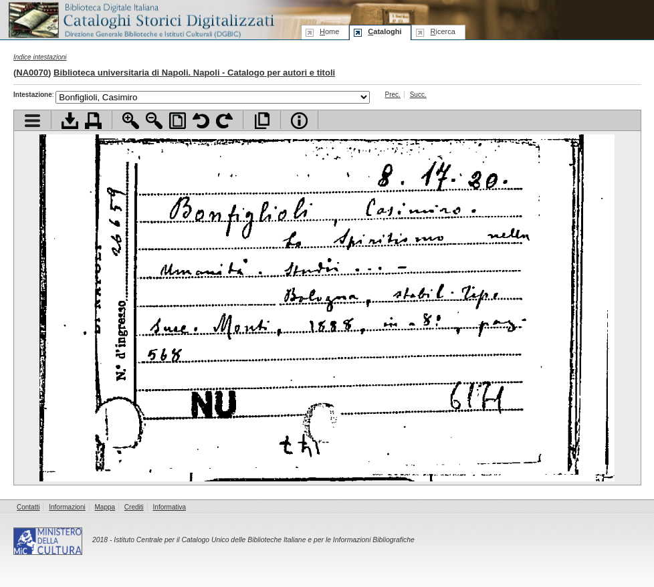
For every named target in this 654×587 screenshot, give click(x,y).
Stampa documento (93, 120)
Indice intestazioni (40, 57)
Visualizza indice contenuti (32, 120)
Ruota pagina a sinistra (201, 120)
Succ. (418, 94)
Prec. (393, 94)
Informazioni (67, 507)
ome (329, 31)
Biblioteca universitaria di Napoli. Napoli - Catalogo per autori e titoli (194, 73)
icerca (442, 31)
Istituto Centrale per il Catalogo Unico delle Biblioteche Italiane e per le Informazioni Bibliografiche (264, 540)
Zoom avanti (130, 120)
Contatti (28, 507)
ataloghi (384, 31)
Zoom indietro (154, 120)
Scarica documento (70, 120)
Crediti (134, 507)
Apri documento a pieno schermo (261, 120)
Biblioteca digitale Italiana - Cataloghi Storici (140, 19)
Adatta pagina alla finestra (177, 120)
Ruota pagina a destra (224, 120)
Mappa (105, 507)
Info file (299, 120)
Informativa (169, 507)
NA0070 (32, 73)
